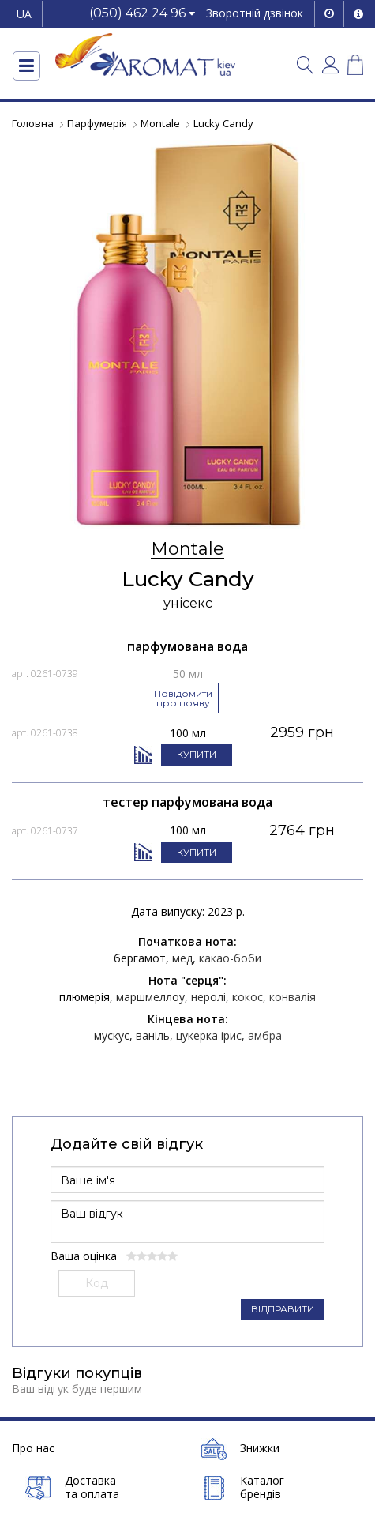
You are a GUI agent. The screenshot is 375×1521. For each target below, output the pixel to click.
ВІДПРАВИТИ (282, 1309)
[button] (142, 14)
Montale (187, 549)
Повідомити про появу (183, 698)
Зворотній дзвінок (254, 13)
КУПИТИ (196, 754)
